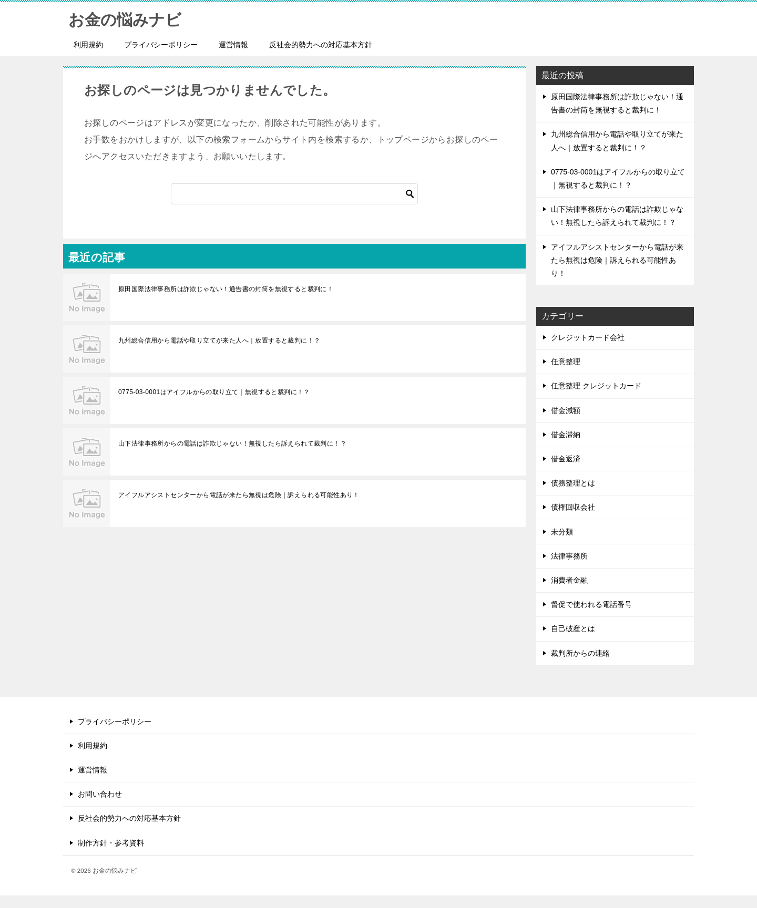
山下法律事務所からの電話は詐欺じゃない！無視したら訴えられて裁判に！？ (232, 443)
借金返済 (565, 459)
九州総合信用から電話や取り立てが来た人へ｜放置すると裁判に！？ (219, 340)
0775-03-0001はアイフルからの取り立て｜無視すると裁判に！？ (214, 392)
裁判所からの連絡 (580, 653)
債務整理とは (573, 483)
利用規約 (88, 44)
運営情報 (233, 44)
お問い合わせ (100, 794)
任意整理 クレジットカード (596, 385)
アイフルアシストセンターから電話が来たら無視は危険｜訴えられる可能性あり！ (239, 495)
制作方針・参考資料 (111, 843)
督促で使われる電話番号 (591, 604)
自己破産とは (573, 628)
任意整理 (565, 361)
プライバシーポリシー (161, 44)
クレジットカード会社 (588, 337)
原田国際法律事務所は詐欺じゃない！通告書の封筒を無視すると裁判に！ (225, 289)
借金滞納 (565, 434)
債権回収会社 (573, 507)
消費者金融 (569, 580)
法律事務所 (569, 556)
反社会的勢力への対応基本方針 (320, 44)
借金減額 (565, 410)
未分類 (562, 532)
